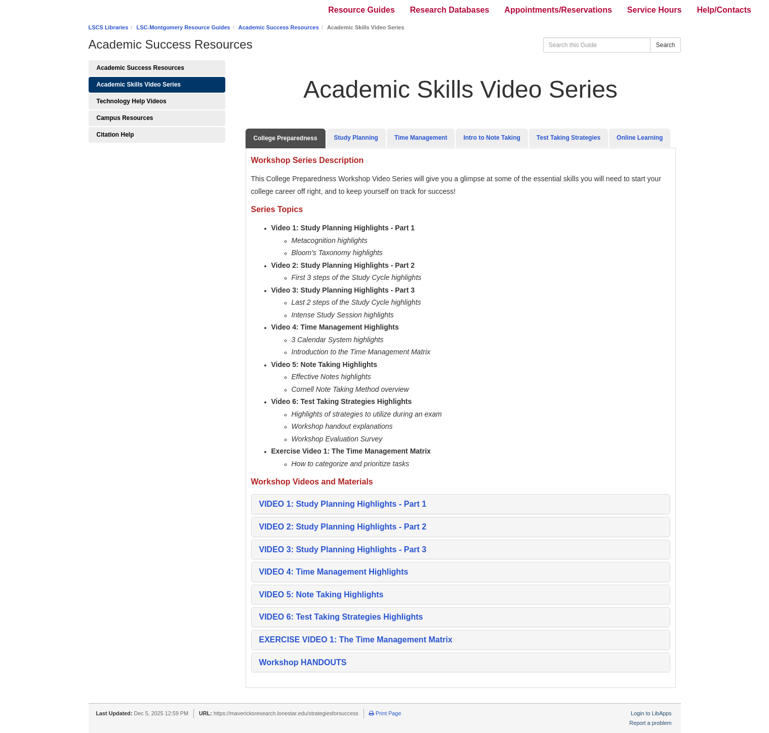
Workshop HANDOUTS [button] (303, 662)
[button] (344, 526)
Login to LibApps (651, 713)
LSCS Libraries (109, 27)
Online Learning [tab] (640, 137)
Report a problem (650, 723)
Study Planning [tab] (356, 137)
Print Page (385, 713)
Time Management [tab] (420, 137)
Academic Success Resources (278, 27)
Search (665, 45)
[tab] (461, 504)
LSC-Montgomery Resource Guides (183, 27)
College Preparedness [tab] (285, 138)
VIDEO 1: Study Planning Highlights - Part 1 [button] (344, 504)
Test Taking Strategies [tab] (568, 137)
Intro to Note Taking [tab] (491, 137)
